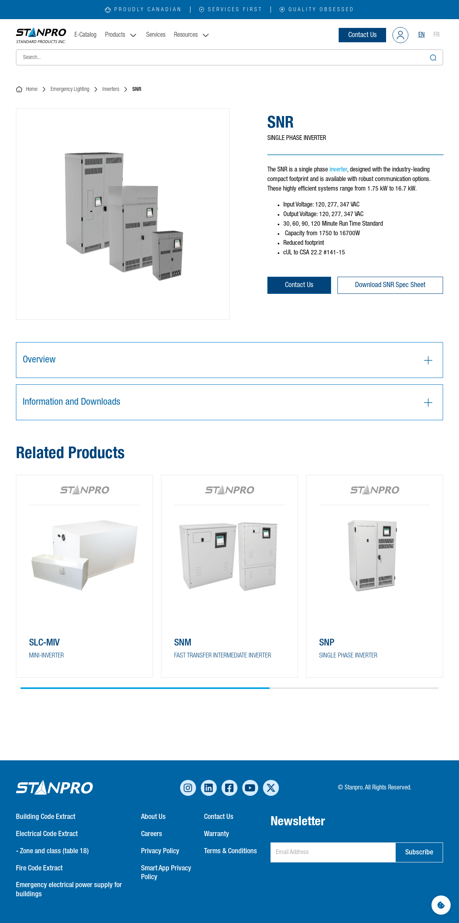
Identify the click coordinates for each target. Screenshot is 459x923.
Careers (151, 834)
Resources (192, 35)
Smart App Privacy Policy (166, 873)
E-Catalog (85, 35)
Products (121, 35)
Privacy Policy (160, 851)
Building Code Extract (45, 817)
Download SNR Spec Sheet (390, 285)
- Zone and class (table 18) (52, 851)
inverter (338, 170)
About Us (153, 817)
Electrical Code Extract (47, 834)
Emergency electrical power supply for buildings (69, 889)
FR (436, 35)
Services (155, 35)
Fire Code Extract (39, 868)
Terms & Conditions (230, 851)
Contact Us (362, 35)
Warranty (216, 834)
